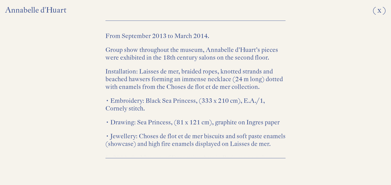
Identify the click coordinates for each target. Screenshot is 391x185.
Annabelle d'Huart (35, 10)
